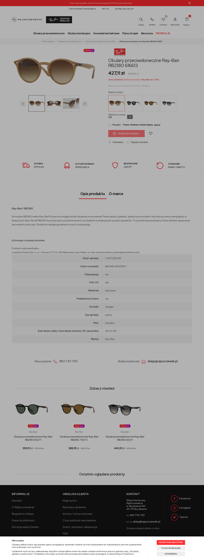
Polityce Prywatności (124, 554)
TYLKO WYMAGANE (170, 548)
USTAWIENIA (171, 554)
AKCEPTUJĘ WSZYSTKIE (171, 542)
